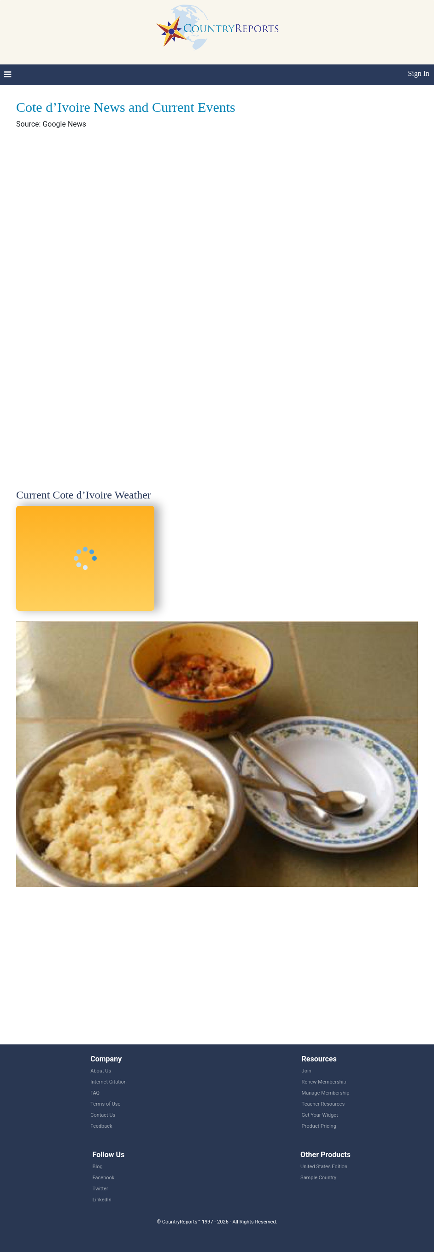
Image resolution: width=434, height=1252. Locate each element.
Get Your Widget (320, 1115)
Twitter (100, 1189)
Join (306, 1071)
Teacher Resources (323, 1104)
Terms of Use (105, 1104)
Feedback (101, 1126)
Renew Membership (324, 1082)
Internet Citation (108, 1082)
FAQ (95, 1093)
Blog (98, 1167)
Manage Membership (326, 1093)
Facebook (104, 1178)
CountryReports (217, 28)
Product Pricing (319, 1126)
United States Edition (323, 1167)
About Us (100, 1071)
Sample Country (318, 1178)
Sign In (418, 73)
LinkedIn (102, 1200)
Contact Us (102, 1115)
